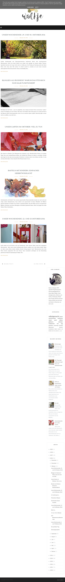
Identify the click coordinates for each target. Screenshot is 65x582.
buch (61, 330)
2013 (51, 561)
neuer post (54, 320)
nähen (61, 320)
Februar (53, 551)
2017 (51, 455)
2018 (51, 452)
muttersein (53, 323)
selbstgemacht (54, 316)
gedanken (51, 325)
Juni (52, 542)
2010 (51, 570)
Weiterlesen (4, 71)
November (54, 463)
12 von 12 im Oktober (56, 512)
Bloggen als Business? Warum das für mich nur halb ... (56, 474)
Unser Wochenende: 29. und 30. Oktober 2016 (23, 35)
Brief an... (53, 510)
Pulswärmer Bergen (55, 497)
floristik (61, 325)
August (53, 536)
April (52, 548)
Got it (36, 7)
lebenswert (54, 327)
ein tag (60, 323)
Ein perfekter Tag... (55, 526)
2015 (51, 555)
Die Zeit (56, 403)
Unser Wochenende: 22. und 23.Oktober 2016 (23, 219)
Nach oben (60, 579)
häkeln (56, 329)
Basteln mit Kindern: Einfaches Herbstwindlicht (56, 485)
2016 (51, 458)
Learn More (30, 7)
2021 (51, 449)
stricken (60, 322)
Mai (52, 545)
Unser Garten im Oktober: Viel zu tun (23, 127)
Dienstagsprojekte (55, 529)
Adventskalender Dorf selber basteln (59, 422)
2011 (51, 567)
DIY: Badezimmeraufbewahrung (57, 517)
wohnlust (60, 318)
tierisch (61, 327)
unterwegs (56, 325)
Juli (52, 539)
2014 (51, 558)
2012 (51, 564)
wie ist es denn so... (56, 330)
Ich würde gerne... (55, 495)
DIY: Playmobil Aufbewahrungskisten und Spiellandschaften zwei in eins (56, 364)
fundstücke (51, 329)
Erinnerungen (58, 344)
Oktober (53, 466)
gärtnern (53, 322)
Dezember (53, 460)
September (54, 533)
